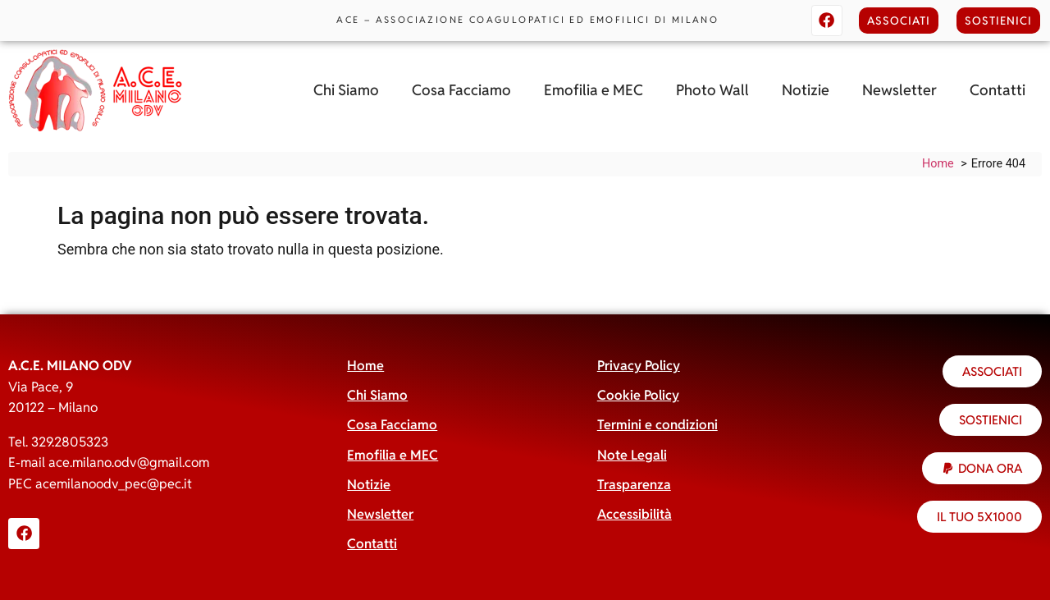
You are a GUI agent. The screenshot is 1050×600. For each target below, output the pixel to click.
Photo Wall (712, 89)
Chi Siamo (346, 89)
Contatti (997, 89)
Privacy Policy (638, 365)
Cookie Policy (638, 395)
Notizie (805, 89)
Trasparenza (634, 484)
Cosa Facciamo (461, 89)
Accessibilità (634, 514)
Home (365, 365)
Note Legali (632, 455)
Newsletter (899, 89)
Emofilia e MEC (593, 89)
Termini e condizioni (657, 424)
